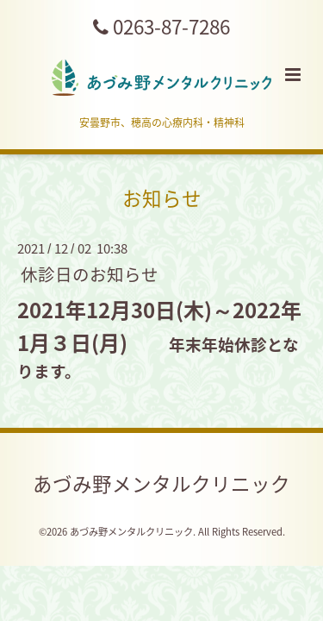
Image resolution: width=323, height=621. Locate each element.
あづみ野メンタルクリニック (161, 482)
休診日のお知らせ (89, 273)
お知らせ (162, 198)
